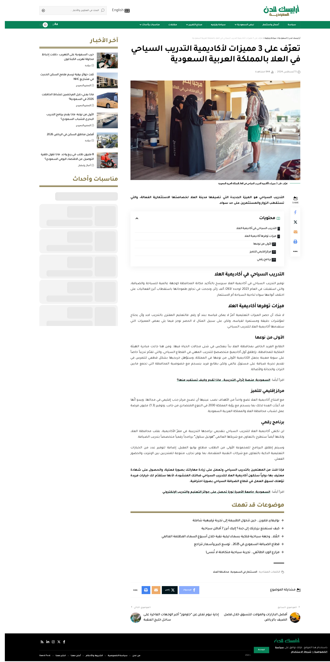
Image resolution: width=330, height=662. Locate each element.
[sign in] (64, 25)
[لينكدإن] (42, 642)
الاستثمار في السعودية (238, 572)
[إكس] (54, 642)
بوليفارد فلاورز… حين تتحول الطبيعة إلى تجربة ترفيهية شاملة (230, 521)
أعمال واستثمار (79, 164)
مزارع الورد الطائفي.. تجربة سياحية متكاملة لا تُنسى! (237, 553)
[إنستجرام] (48, 642)
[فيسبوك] (59, 642)
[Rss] (37, 642)
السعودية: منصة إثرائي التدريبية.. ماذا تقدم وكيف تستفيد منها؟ (217, 381)
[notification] (58, 25)
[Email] (290, 233)
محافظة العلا (216, 572)
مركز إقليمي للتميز (254, 252)
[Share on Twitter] (290, 222)
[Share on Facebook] (290, 212)
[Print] (290, 243)
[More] (290, 253)
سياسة (83, 64)
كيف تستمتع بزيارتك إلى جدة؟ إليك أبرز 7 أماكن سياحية (235, 529)
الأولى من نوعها (256, 244)
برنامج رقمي (258, 260)
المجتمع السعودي (78, 84)
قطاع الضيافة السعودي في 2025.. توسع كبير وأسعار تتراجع (231, 545)
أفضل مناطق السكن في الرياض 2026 (65, 133)
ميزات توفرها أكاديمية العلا (254, 236)
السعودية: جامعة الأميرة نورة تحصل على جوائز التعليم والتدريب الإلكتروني (210, 492)
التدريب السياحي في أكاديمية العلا (250, 228)
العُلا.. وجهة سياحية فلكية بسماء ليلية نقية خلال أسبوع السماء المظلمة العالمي (215, 537)
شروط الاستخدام (295, 652)
